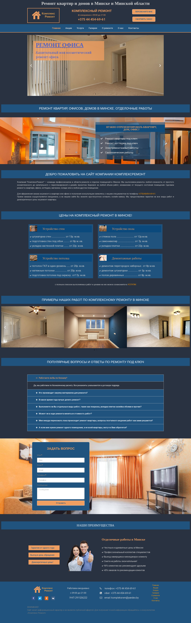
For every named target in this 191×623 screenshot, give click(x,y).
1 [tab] (93, 94)
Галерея (93, 28)
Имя (39, 455)
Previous (31, 65)
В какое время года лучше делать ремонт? (59, 400)
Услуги (80, 28)
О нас (121, 28)
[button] (143, 11)
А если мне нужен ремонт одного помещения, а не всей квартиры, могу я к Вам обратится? (83, 427)
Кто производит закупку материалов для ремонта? (63, 393)
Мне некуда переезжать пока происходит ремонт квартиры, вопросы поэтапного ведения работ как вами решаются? (96, 420)
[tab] (95, 378)
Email (39, 465)
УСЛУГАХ (132, 284)
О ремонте (107, 28)
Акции (68, 28)
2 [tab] (95, 94)
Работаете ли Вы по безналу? (53, 378)
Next (160, 65)
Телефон (41, 475)
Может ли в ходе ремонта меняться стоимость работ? (65, 413)
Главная (56, 28)
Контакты (133, 28)
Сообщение (42, 485)
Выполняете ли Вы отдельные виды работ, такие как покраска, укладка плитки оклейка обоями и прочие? (90, 407)
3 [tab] (98, 94)
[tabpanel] (95, 65)
